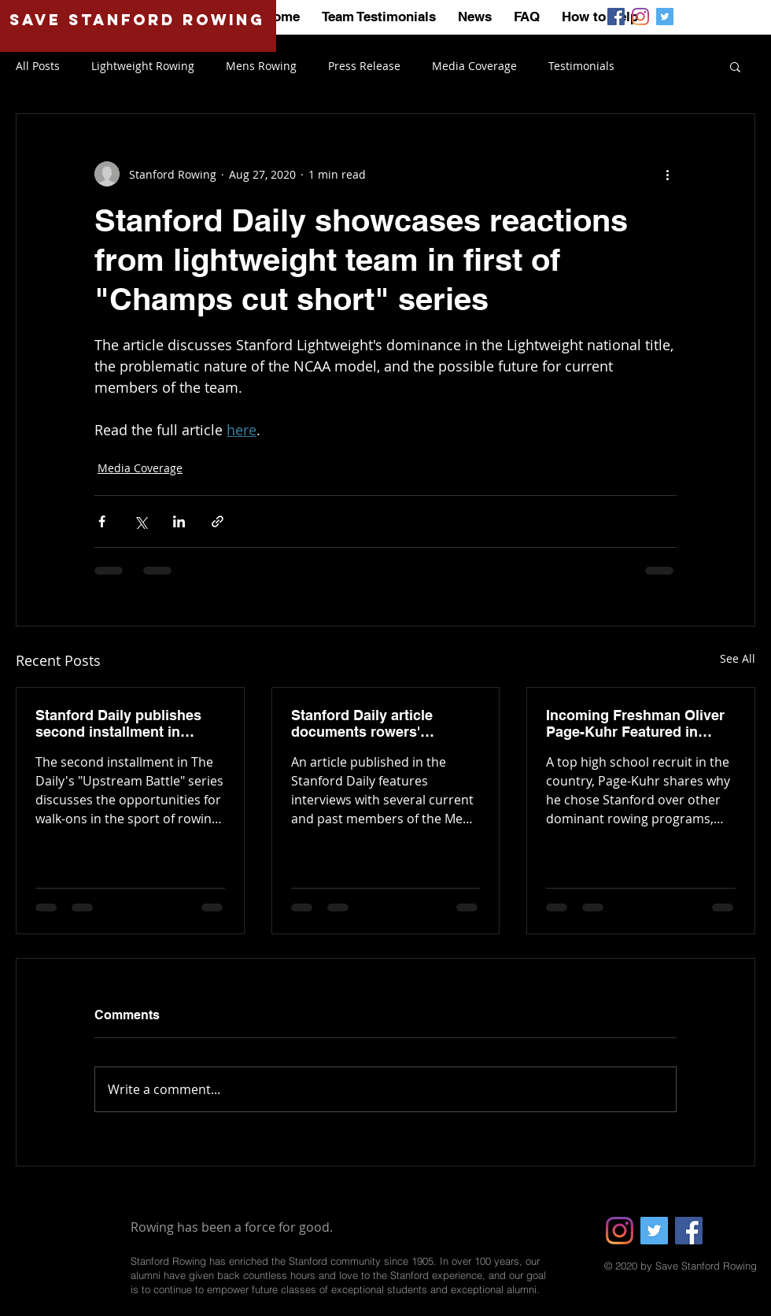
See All (737, 658)
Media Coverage (474, 65)
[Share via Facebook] (101, 521)
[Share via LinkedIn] (179, 521)
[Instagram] (619, 1230)
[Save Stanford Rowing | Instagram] (640, 16)
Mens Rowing (261, 65)
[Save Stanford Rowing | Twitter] (664, 16)
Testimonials (581, 65)
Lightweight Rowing (142, 65)
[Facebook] (689, 1230)
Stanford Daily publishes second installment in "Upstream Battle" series (119, 723)
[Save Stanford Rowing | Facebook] (616, 16)
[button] (735, 66)
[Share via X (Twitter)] (140, 521)
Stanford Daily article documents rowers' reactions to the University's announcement (385, 723)
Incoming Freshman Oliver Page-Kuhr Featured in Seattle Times (635, 723)
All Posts (38, 65)
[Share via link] (217, 521)
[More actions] (667, 173)
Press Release (364, 65)
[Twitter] (654, 1230)
